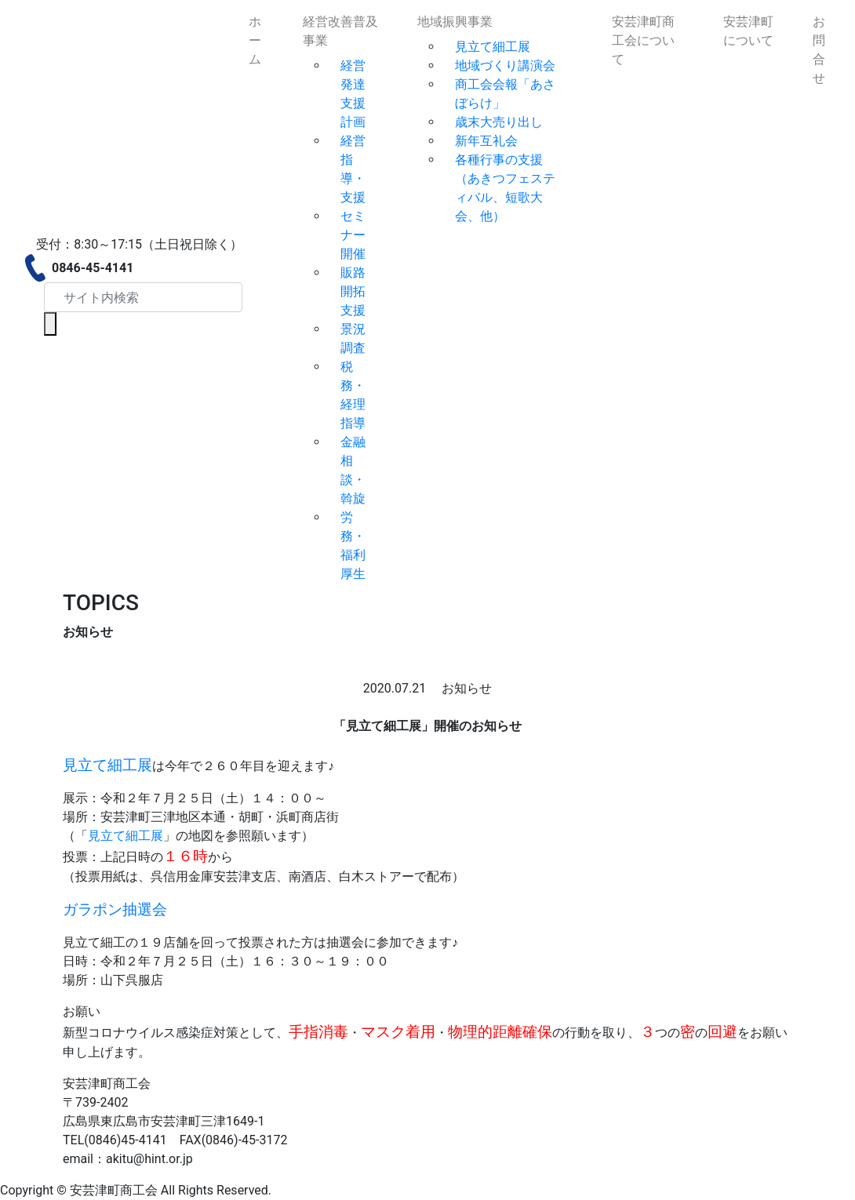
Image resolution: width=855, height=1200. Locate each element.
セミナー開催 (353, 235)
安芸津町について (748, 31)
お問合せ (819, 49)
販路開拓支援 (353, 291)
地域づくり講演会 (505, 65)
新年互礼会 (486, 140)
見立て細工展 (492, 46)
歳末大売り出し (499, 122)
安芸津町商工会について (643, 40)
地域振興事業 (455, 21)
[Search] (143, 297)
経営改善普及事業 (340, 31)
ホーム (255, 40)
